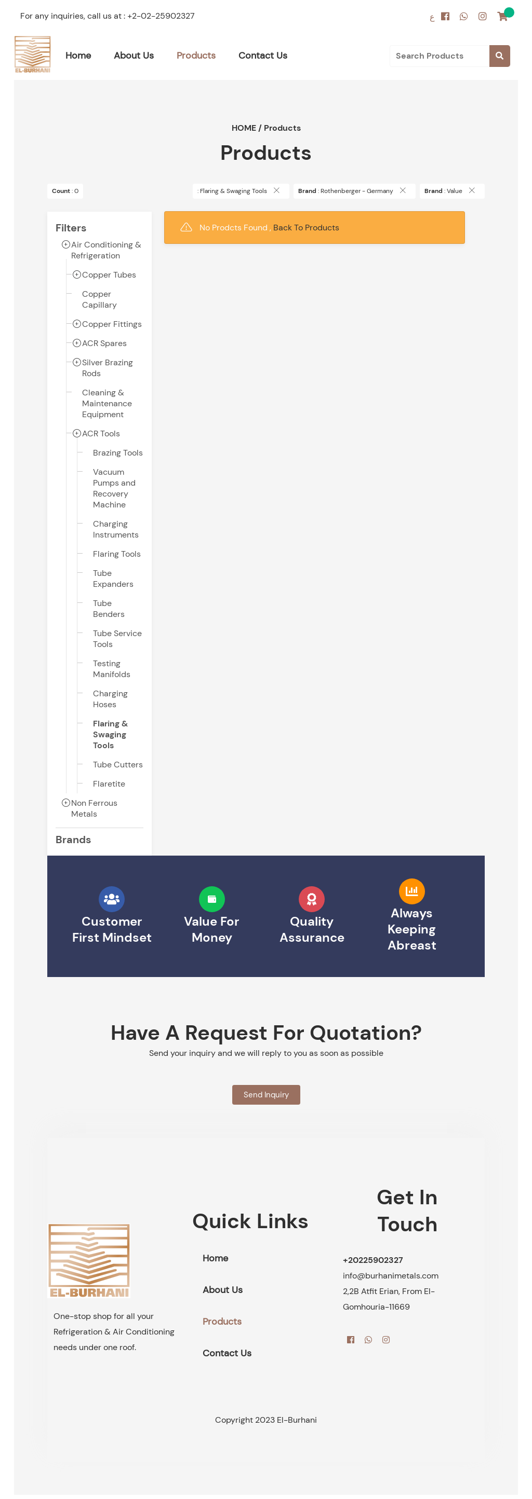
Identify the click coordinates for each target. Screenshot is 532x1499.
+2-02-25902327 (161, 15)
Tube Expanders (113, 578)
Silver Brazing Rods (107, 368)
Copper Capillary (99, 299)
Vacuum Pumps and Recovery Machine (114, 488)
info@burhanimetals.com (390, 1275)
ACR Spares (104, 343)
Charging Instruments (116, 529)
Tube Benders (109, 609)
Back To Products (306, 227)
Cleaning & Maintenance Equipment (107, 403)
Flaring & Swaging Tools (110, 734)
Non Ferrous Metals (94, 808)
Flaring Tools (117, 553)
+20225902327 (373, 1260)
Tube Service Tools (117, 639)
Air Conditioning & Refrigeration (106, 250)
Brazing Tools (118, 452)
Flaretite (109, 783)
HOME (244, 127)
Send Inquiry (266, 1095)
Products (282, 127)
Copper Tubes (109, 274)
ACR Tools (101, 433)
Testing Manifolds (111, 669)
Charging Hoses (110, 699)
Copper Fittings (112, 324)
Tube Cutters (118, 764)
